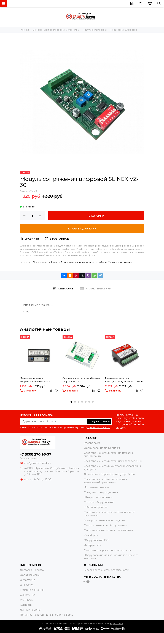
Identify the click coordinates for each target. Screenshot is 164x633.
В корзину (96, 215)
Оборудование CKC (96, 540)
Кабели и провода (95, 507)
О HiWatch (27, 585)
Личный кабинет (30, 609)
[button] (71, 402)
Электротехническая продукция (104, 520)
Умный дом (91, 535)
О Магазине (27, 580)
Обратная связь (30, 575)
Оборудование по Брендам (102, 448)
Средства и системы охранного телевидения (113, 461)
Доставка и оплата (32, 570)
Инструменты (92, 545)
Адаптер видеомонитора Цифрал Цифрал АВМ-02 (82, 380)
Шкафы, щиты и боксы (98, 497)
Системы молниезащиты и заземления (108, 530)
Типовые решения (32, 589)
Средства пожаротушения (101, 492)
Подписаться (99, 421)
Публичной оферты (98, 427)
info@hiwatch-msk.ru (37, 463)
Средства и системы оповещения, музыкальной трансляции (105, 481)
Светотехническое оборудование (106, 525)
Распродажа (92, 443)
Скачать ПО (27, 594)
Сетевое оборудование (99, 502)
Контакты (26, 604)
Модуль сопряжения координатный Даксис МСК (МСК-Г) (124, 380)
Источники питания (96, 487)
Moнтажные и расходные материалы (107, 550)
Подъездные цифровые (46, 262)
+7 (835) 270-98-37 (35, 454)
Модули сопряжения (120, 262)
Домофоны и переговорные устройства (84, 262)
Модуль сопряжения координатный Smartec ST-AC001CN (35, 380)
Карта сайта (116, 623)
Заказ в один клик (82, 228)
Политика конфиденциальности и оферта (46, 614)
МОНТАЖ (26, 599)
